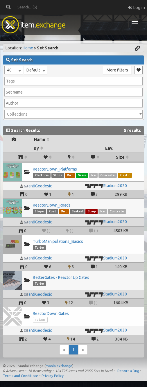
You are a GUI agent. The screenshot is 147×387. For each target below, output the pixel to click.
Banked (77, 211)
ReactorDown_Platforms (55, 169)
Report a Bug (128, 371)
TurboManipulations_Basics (58, 241)
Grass (82, 175)
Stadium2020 (115, 185)
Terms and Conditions (20, 376)
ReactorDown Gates (51, 313)
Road (52, 211)
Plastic (124, 175)
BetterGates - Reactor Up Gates (61, 277)
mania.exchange (59, 366)
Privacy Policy (53, 376)
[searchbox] (73, 81)
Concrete (107, 175)
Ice (93, 175)
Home (28, 48)
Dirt (70, 175)
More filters (117, 70)
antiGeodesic (40, 186)
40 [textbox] (9, 70)
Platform (42, 175)
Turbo (39, 247)
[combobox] (13, 70)
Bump (91, 211)
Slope (57, 175)
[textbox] (73, 114)
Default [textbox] (33, 70)
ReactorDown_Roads (52, 205)
